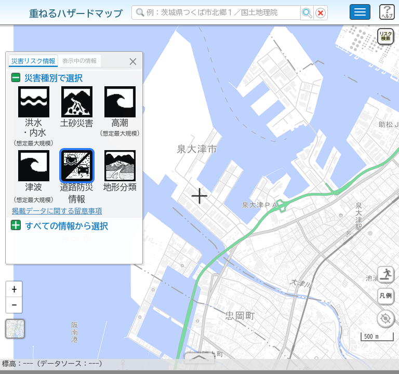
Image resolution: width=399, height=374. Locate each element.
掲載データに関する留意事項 (57, 211)
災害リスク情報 (33, 61)
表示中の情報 (79, 60)
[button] (14, 293)
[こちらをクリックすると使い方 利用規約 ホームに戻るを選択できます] (360, 12)
